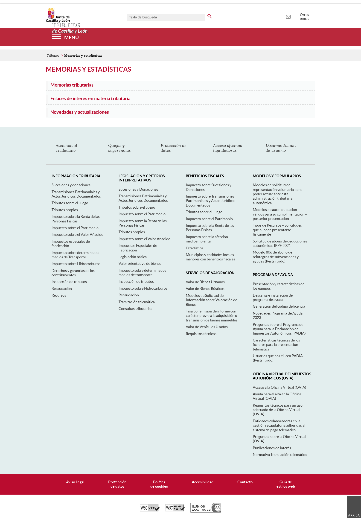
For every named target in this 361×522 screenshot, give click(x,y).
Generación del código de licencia (279, 306)
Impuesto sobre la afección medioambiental (207, 239)
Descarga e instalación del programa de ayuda (273, 297)
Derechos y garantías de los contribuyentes (73, 272)
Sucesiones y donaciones (71, 185)
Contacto (245, 482)
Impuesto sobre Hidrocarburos (76, 264)
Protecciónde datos (117, 484)
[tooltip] (288, 16)
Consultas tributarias (135, 308)
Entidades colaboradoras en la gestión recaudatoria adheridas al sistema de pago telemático (279, 425)
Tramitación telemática (137, 302)
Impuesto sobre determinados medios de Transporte (75, 255)
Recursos (59, 295)
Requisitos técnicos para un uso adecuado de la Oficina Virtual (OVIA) (278, 409)
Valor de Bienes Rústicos (205, 288)
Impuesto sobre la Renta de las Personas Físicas (76, 218)
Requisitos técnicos (201, 334)
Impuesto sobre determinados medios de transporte (142, 272)
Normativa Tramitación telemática (280, 454)
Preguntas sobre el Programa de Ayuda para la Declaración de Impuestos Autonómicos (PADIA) (279, 328)
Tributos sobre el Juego (70, 203)
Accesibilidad (202, 482)
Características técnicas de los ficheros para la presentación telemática (276, 344)
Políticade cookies (159, 484)
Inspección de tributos (69, 282)
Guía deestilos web (286, 484)
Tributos (53, 55)
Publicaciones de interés (272, 448)
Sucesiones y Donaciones (138, 189)
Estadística (194, 248)
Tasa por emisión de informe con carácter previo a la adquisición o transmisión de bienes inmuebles (211, 315)
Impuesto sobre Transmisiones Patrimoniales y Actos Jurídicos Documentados (210, 200)
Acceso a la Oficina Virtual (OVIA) (279, 387)
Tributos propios (65, 210)
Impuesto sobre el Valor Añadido (77, 234)
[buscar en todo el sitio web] (210, 15)
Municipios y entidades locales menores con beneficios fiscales (210, 257)
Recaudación (62, 288)
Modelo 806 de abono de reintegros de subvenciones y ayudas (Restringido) (276, 256)
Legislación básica (133, 257)
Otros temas (304, 16)
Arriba (354, 515)
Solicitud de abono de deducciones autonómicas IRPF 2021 (280, 243)
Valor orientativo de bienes (140, 263)
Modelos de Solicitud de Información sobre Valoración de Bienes (211, 299)
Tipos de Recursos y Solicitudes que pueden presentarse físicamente (277, 229)
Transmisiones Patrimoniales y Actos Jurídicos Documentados (76, 194)
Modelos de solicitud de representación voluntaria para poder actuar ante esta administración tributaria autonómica (277, 194)
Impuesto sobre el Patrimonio (75, 228)
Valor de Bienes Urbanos (205, 282)
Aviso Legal (75, 482)
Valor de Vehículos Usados (207, 327)
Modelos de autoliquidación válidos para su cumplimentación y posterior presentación (280, 214)
